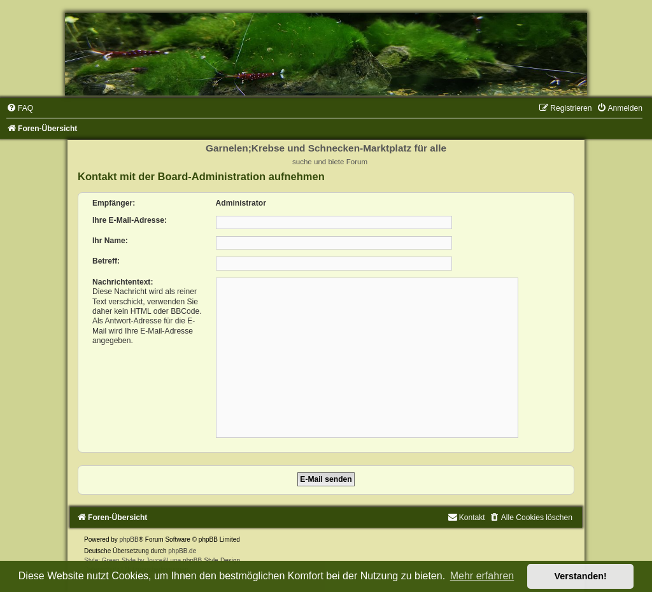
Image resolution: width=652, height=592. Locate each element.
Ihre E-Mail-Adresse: (129, 220)
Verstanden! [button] (581, 576)
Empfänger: (113, 203)
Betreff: (106, 261)
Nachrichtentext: (122, 282)
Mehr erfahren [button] (482, 575)
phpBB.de (182, 550)
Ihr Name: (110, 240)
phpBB (129, 539)
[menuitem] (19, 108)
